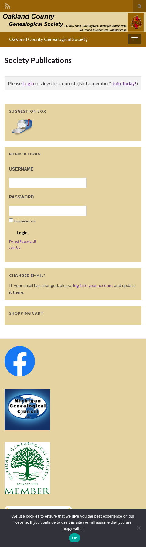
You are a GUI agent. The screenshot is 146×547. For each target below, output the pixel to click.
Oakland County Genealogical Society (48, 39)
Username (21, 169)
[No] (138, 528)
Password (21, 196)
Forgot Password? (22, 241)
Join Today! (124, 83)
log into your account (93, 285)
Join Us (14, 247)
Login (28, 83)
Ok (74, 538)
